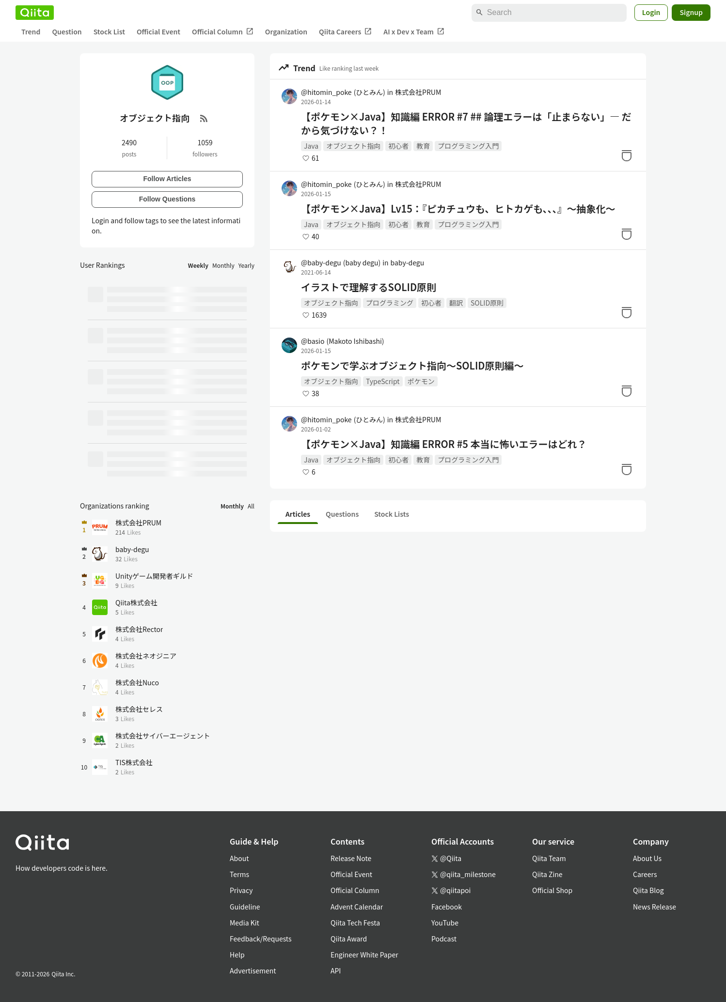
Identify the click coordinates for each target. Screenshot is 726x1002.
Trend (30, 31)
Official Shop (552, 890)
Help (237, 954)
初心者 (398, 146)
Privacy (241, 890)
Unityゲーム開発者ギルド (154, 576)
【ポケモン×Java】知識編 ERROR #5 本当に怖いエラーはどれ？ (443, 444)
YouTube (444, 922)
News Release (654, 906)
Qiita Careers (345, 32)
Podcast (444, 938)
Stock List (109, 31)
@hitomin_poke (343, 92)
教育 (423, 146)
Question (66, 31)
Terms (239, 874)
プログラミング (389, 303)
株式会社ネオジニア (145, 656)
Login (651, 12)
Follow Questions (167, 199)
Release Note (351, 858)
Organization (286, 31)
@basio (342, 341)
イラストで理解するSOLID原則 (368, 287)
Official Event (158, 31)
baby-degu (408, 262)
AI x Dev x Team (413, 32)
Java (311, 146)
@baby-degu (340, 262)
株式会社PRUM (418, 92)
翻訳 (456, 303)
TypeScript (383, 381)
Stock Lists (391, 514)
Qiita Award (349, 938)
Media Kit (244, 922)
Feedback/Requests (261, 938)
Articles (297, 514)
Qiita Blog (648, 890)
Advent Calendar (357, 906)
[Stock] (626, 155)
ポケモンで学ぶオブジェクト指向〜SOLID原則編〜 (412, 365)
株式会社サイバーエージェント (162, 735)
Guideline (245, 906)
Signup (691, 12)
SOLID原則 (487, 303)
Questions (342, 514)
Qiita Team (549, 858)
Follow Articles (167, 179)
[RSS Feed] (204, 118)
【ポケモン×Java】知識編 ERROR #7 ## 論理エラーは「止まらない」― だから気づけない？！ (466, 123)
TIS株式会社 (134, 762)
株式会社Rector (139, 629)
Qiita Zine (547, 874)
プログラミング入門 (468, 146)
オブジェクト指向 (353, 146)
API (336, 970)
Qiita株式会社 (136, 602)
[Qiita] (35, 12)
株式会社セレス (139, 709)
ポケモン (421, 381)
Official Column (222, 32)
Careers (645, 874)
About (239, 858)
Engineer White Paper (364, 954)
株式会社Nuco (137, 682)
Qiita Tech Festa (355, 922)
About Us (647, 858)
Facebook (446, 906)
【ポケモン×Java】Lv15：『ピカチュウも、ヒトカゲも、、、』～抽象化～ (458, 209)
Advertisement (253, 970)
